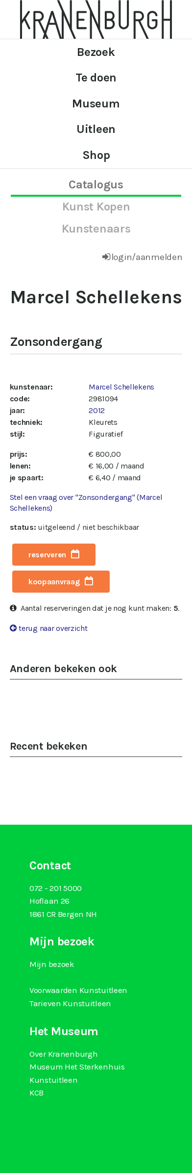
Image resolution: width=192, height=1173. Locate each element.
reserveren (47, 554)
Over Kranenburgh (63, 1054)
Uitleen (96, 129)
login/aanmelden (147, 257)
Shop (96, 155)
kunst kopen (96, 206)
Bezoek (96, 52)
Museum (96, 103)
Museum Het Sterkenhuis (77, 1066)
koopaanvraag (54, 581)
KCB (36, 1092)
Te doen (96, 77)
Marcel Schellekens (121, 386)
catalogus (96, 184)
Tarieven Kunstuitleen (70, 1003)
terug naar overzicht (53, 628)
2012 (97, 410)
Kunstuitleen (53, 1080)
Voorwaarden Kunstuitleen (78, 990)
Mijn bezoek (51, 964)
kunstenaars (96, 228)
